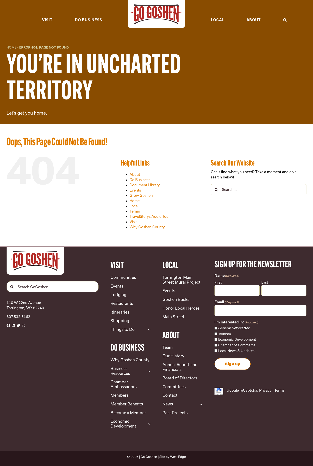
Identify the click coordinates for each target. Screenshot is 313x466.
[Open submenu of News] (200, 404)
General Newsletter (234, 328)
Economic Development (237, 339)
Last (264, 282)
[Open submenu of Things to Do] (148, 329)
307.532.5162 (18, 316)
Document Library (145, 185)
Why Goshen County (147, 227)
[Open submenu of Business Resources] (148, 371)
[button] (285, 13)
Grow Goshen (141, 195)
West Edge (178, 457)
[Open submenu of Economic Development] (148, 423)
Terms (135, 211)
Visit (133, 222)
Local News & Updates (236, 351)
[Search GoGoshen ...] (52, 286)
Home (11, 47)
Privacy (265, 390)
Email (227, 302)
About (135, 174)
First (218, 282)
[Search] (216, 189)
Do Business (140, 180)
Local (134, 206)
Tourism (224, 334)
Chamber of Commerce (236, 345)
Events (135, 190)
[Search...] (258, 189)
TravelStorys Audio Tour (150, 216)
